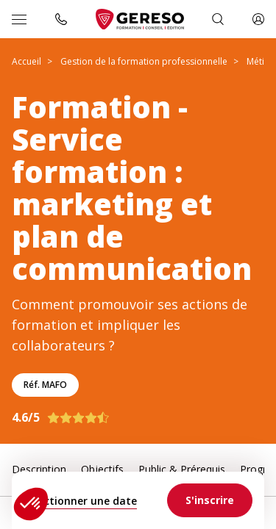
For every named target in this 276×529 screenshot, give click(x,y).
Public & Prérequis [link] (181, 469)
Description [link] (39, 469)
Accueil (26, 61)
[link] (209, 500)
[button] (31, 504)
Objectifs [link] (102, 469)
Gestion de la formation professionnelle (143, 61)
